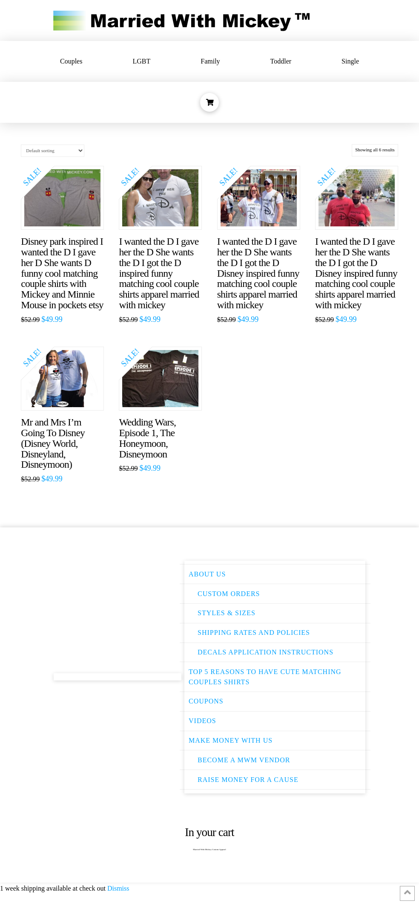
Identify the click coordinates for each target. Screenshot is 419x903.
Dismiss (118, 888)
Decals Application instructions (265, 652)
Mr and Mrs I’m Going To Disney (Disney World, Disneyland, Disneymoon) (53, 443)
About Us (207, 574)
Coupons (206, 701)
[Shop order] (52, 151)
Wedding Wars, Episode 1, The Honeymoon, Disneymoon (147, 438)
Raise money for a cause (248, 779)
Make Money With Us (231, 740)
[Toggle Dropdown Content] (209, 102)
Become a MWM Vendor (244, 760)
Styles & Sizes (226, 612)
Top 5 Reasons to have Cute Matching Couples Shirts (265, 677)
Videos (202, 720)
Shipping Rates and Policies (254, 632)
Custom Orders (229, 593)
